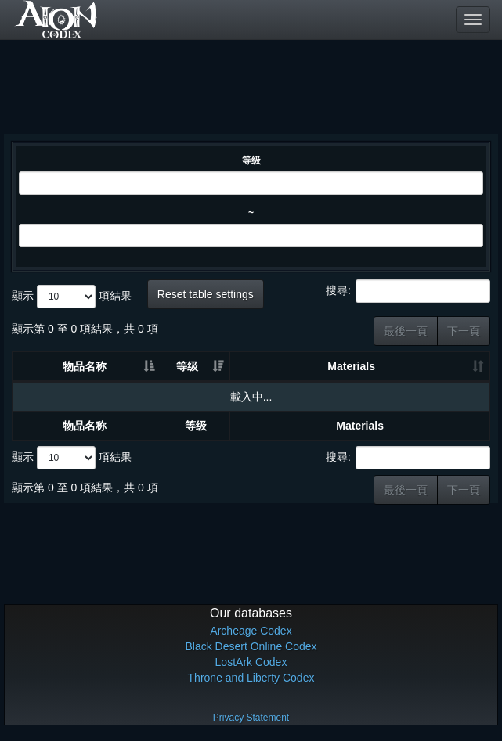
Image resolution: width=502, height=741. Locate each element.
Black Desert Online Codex (250, 646)
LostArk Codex (251, 662)
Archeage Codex (250, 630)
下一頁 (463, 331)
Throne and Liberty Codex (251, 677)
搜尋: (408, 291)
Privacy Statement (251, 717)
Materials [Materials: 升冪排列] (351, 366)
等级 (251, 160)
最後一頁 (406, 331)
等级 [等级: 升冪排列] (187, 366)
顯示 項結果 (72, 296)
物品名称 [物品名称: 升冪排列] (85, 366)
